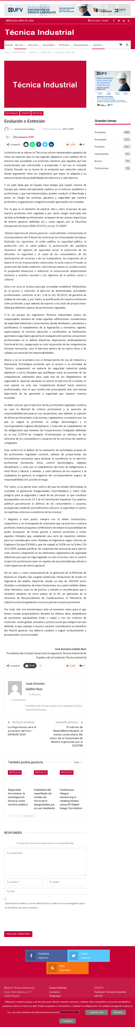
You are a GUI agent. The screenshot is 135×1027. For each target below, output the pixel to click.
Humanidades (81, 45)
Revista (19, 45)
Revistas (37, 113)
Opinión (97, 45)
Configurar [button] (67, 1020)
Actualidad (48, 45)
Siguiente (28, 816)
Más (108, 45)
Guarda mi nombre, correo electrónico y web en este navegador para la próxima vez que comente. (45, 905)
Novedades (101, 139)
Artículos (33, 45)
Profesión (64, 45)
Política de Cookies (69, 1012)
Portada (9, 45)
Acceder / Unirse (98, 20)
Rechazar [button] (118, 1012)
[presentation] (31, 921)
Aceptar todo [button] (97, 1012)
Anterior (14, 816)
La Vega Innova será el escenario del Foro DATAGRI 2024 (22, 731)
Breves (98, 161)
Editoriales (11, 113)
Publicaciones (102, 168)
